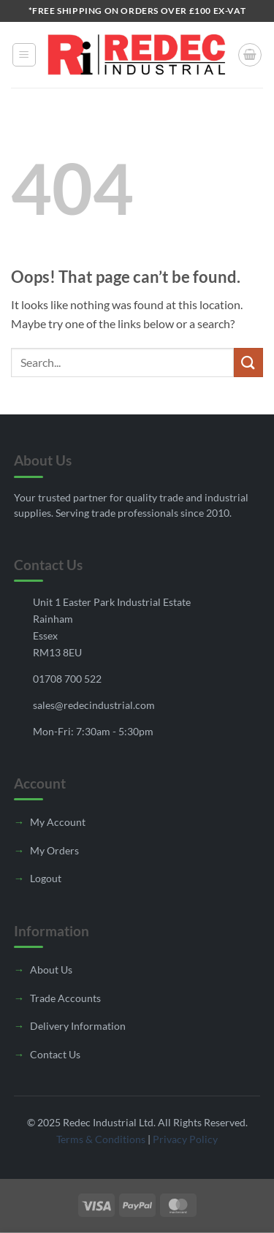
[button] (24, 55)
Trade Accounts (65, 998)
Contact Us (55, 1054)
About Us (51, 969)
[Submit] (248, 362)
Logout (45, 878)
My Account (57, 822)
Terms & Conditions (100, 1139)
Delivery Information (78, 1026)
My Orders (54, 850)
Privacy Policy (185, 1139)
